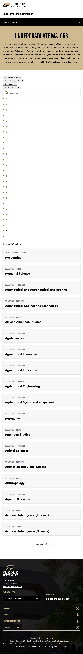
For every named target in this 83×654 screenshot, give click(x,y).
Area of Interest (12, 77)
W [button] (6, 219)
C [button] (6, 109)
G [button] (6, 131)
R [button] (6, 192)
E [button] (6, 120)
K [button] (6, 153)
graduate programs (64, 51)
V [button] (6, 214)
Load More (40, 544)
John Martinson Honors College (51, 58)
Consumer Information (37, 646)
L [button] (6, 159)
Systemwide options (13, 598)
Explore (41, 608)
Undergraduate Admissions (18, 13)
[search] (41, 93)
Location (10, 84)
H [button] (6, 137)
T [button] (6, 203)
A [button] (6, 98)
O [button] (6, 175)
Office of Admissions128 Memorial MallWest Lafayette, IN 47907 (12, 583)
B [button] (6, 104)
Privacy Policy (52, 646)
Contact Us (64, 646)
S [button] (6, 197)
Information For (41, 621)
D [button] (6, 115)
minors (48, 51)
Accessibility (8, 644)
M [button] (6, 164)
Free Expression (52, 644)
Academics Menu (10, 22)
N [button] (6, 170)
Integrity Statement (36, 644)
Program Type (12, 87)
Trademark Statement (63, 641)
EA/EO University (21, 644)
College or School (13, 80)
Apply (41, 614)
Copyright (14, 641)
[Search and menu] (77, 5)
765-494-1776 (9, 592)
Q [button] (6, 186)
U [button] (6, 208)
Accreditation (21, 646)
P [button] (6, 181)
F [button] (6, 126)
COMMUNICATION (41, 627)
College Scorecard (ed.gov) (69, 644)
